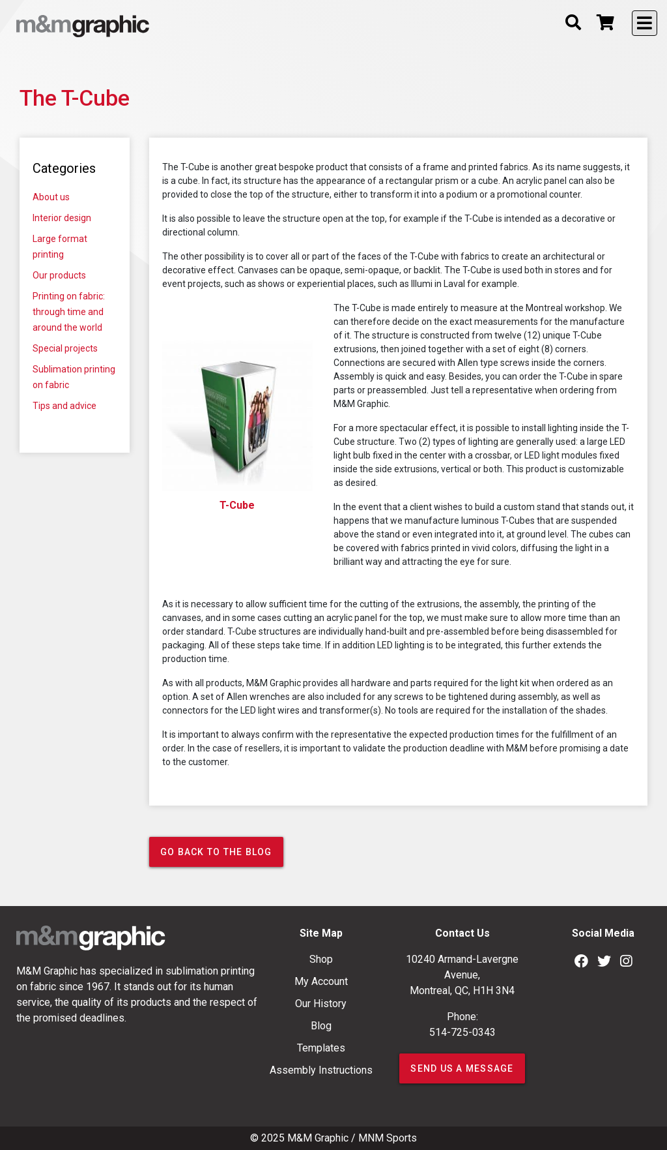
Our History (321, 1003)
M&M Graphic (317, 1138)
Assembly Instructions (321, 1070)
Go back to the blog (216, 852)
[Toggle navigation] (644, 23)
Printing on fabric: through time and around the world (69, 312)
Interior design (62, 218)
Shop (321, 959)
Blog (321, 1026)
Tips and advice (64, 406)
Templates (321, 1048)
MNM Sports (387, 1138)
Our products (59, 275)
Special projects (65, 348)
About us (51, 197)
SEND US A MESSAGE (461, 1068)
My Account (321, 981)
